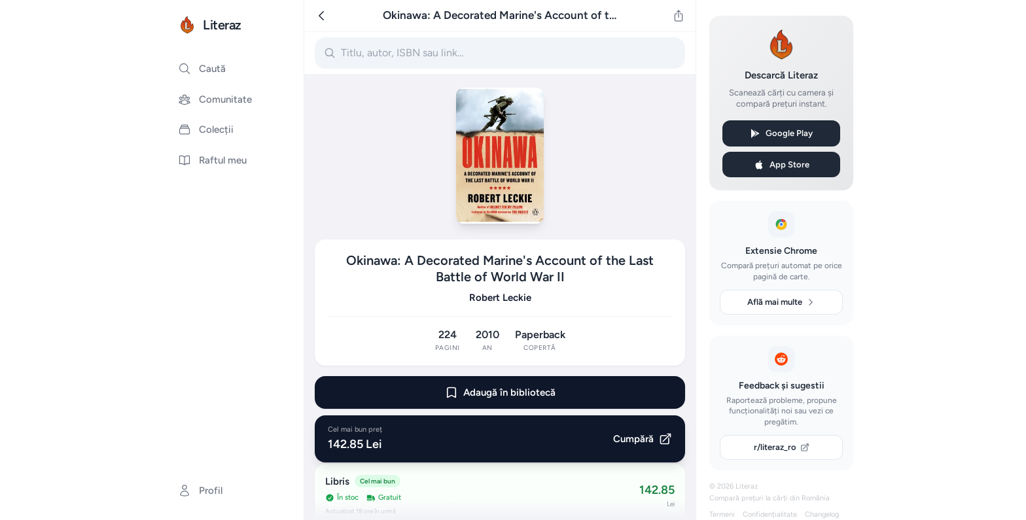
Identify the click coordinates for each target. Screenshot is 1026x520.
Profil (200, 490)
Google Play (781, 133)
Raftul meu (212, 160)
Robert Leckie (500, 297)
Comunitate (215, 99)
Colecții (206, 129)
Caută (202, 68)
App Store (781, 165)
